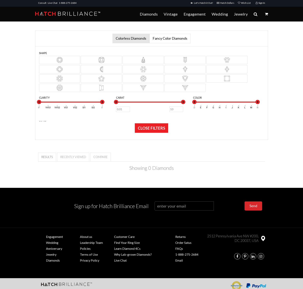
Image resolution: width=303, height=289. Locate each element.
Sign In (260, 2)
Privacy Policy (89, 260)
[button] (266, 14)
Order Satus (183, 242)
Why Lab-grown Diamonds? (133, 254)
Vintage (171, 14)
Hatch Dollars (226, 2)
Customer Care (124, 236)
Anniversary (54, 248)
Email (179, 260)
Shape (43, 53)
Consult (42, 2)
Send (253, 206)
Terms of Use (89, 254)
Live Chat (52, 2)
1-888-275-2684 (67, 2)
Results (47, 157)
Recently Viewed (73, 157)
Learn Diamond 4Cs (127, 248)
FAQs (179, 248)
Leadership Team (91, 242)
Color (197, 97)
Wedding (220, 14)
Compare (100, 157)
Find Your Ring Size (127, 242)
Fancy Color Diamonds (170, 38)
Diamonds (149, 14)
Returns (180, 236)
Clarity (44, 97)
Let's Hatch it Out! (203, 2)
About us (86, 236)
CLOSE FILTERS (151, 128)
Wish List (244, 2)
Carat (120, 97)
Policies (85, 248)
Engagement (195, 14)
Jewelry (241, 14)
